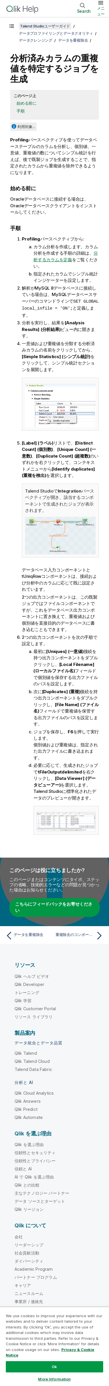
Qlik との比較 (27, 1184)
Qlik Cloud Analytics (34, 1092)
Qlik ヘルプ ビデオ (32, 975)
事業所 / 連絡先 (29, 1300)
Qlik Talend (26, 1052)
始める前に (27, 103)
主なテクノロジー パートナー (42, 1192)
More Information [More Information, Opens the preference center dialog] (54, 1379)
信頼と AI (23, 1168)
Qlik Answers (28, 1100)
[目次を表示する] (11, 26)
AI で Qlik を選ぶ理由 (34, 1176)
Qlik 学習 (23, 1000)
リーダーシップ (29, 1244)
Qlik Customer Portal (35, 1008)
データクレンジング (35, 40)
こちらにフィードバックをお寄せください (53, 907)
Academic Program (34, 1268)
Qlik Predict (26, 1108)
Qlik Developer (29, 983)
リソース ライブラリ (34, 1016)
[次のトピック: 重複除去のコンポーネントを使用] (80, 935)
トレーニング (27, 991)
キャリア (23, 1284)
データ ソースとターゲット (40, 1200)
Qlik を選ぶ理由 (29, 1143)
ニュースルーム (29, 1292)
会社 (19, 1236)
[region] (54, 1346)
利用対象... (26, 126)
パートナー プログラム (36, 1276)
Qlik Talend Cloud (32, 1060)
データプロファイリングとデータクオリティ (56, 33)
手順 (21, 110)
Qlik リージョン (29, 1208)
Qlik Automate (29, 1116)
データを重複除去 (73, 40)
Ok (54, 1366)
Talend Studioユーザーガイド (45, 26)
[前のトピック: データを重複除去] (28, 935)
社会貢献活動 (27, 1252)
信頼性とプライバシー (35, 1160)
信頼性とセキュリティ (35, 1152)
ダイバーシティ (29, 1260)
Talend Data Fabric (33, 1068)
